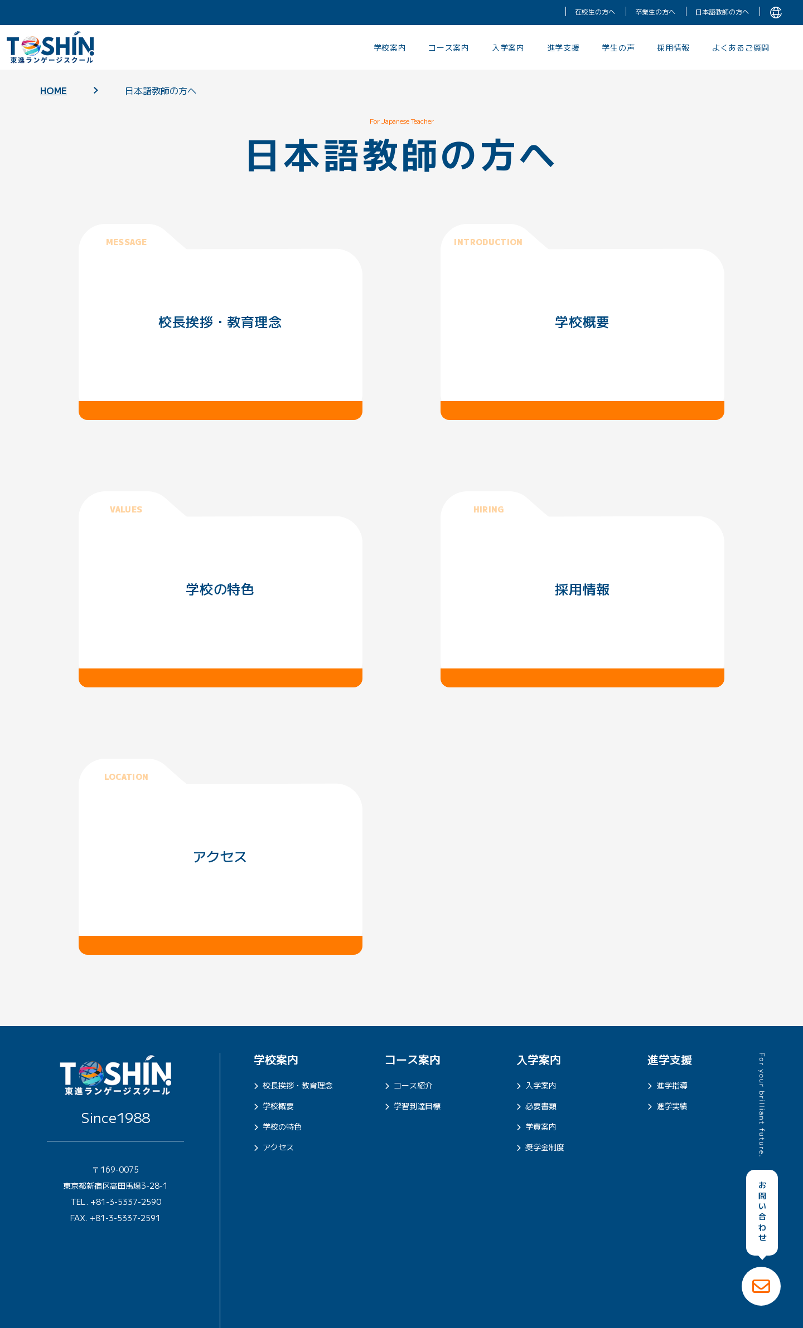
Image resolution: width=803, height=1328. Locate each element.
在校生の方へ (595, 11)
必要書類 (536, 1105)
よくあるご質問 (741, 47)
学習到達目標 (413, 1105)
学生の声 (618, 47)
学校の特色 (278, 1126)
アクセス (274, 1147)
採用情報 (673, 47)
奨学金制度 (540, 1147)
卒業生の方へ (655, 11)
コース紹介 (409, 1085)
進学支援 (563, 47)
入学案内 (508, 47)
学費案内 (536, 1126)
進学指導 (667, 1085)
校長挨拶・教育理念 (293, 1085)
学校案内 (390, 47)
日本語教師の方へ (722, 11)
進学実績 (667, 1105)
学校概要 (274, 1105)
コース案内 (449, 47)
